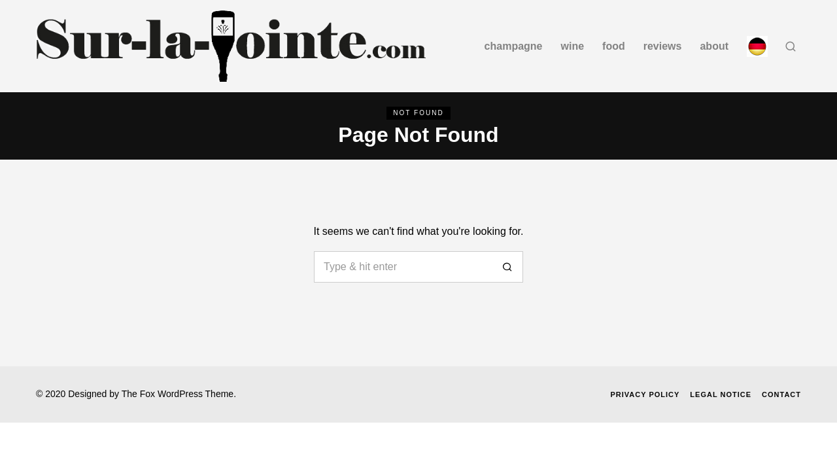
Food (613, 46)
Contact (781, 394)
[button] (507, 267)
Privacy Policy (644, 394)
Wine (573, 46)
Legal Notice (720, 394)
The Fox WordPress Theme (177, 394)
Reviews (662, 46)
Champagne (514, 46)
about (714, 46)
